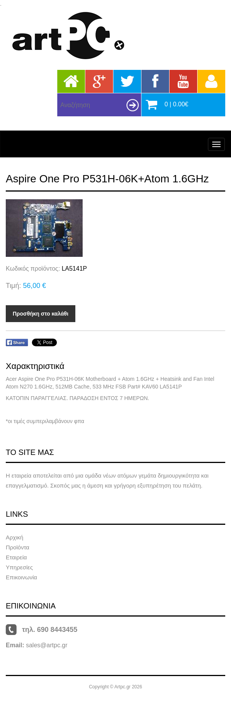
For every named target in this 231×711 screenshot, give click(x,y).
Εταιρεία (16, 557)
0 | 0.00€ (176, 104)
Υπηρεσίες (19, 567)
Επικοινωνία (21, 577)
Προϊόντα (17, 547)
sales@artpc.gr (46, 645)
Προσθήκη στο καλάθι (40, 314)
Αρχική (14, 537)
